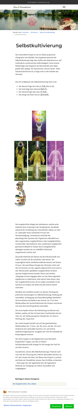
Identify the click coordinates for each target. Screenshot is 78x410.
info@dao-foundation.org (39, 2)
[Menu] (64, 7)
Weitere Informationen (12, 405)
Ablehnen (68, 406)
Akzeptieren (56, 406)
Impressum (27, 405)
